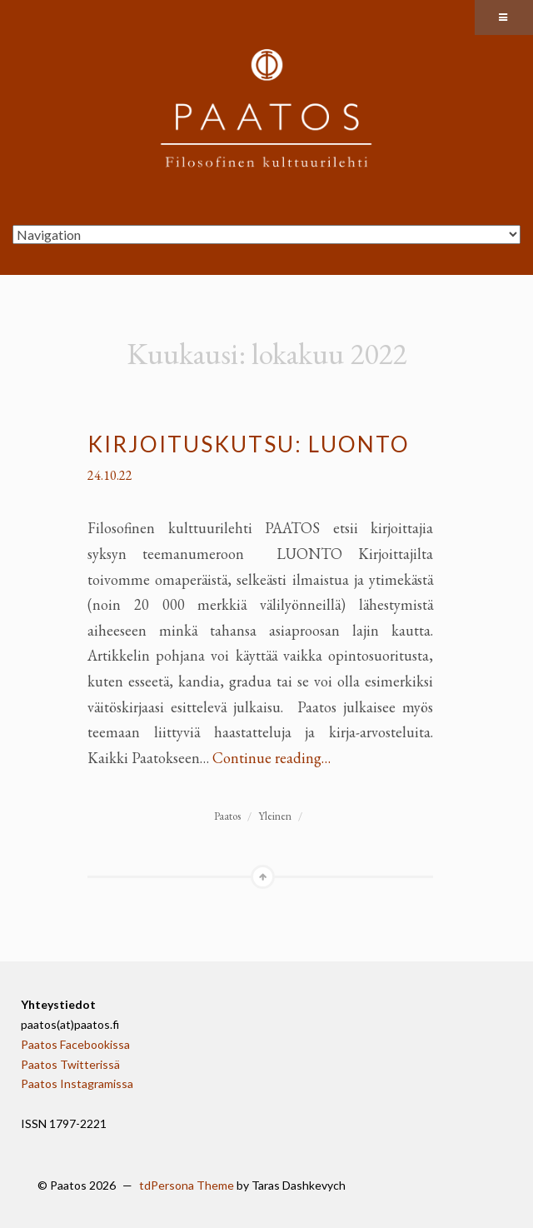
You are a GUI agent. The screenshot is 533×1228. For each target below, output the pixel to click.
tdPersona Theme (186, 1185)
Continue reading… (271, 757)
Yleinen (274, 816)
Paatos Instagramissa (77, 1083)
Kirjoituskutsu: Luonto (248, 444)
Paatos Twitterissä (70, 1064)
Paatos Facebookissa (75, 1044)
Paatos (227, 816)
